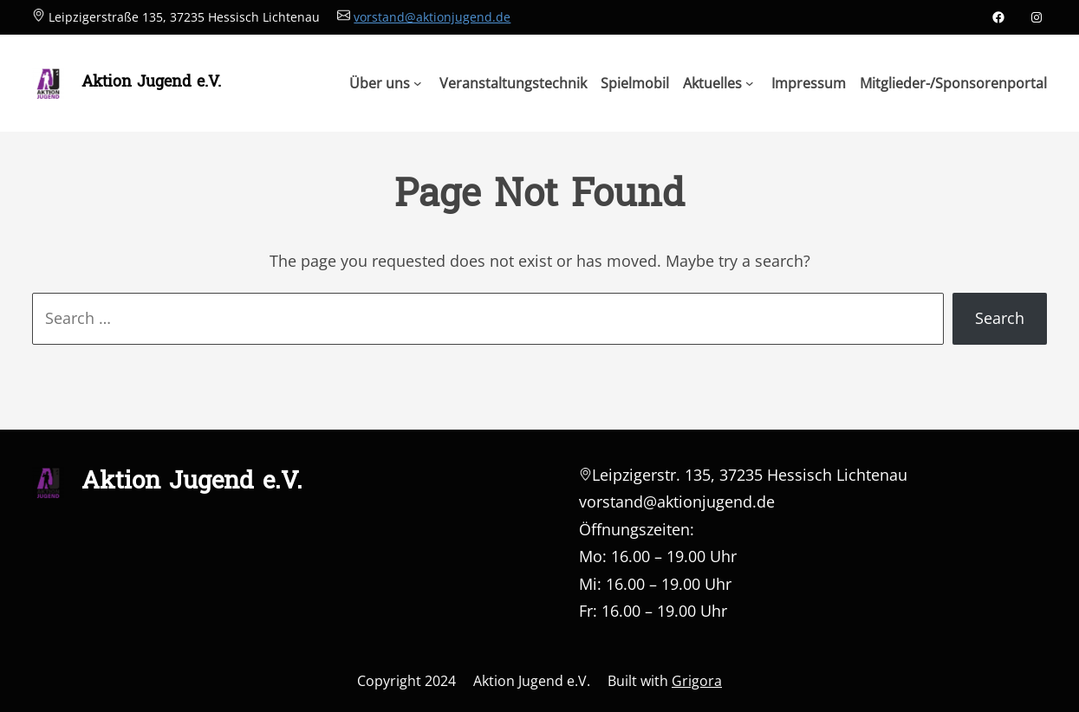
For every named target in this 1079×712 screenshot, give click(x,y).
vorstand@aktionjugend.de (432, 17)
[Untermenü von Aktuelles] (718, 83)
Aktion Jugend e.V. (151, 82)
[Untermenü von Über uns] (385, 83)
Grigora (697, 680)
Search (999, 317)
